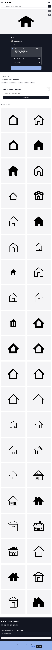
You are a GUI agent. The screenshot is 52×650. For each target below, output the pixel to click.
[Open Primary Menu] (2, 2)
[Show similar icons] (49, 15)
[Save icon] (49, 11)
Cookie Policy (24, 644)
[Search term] (26, 6)
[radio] (26, 52)
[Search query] (26, 93)
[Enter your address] (26, 633)
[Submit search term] (49, 6)
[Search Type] (3, 6)
